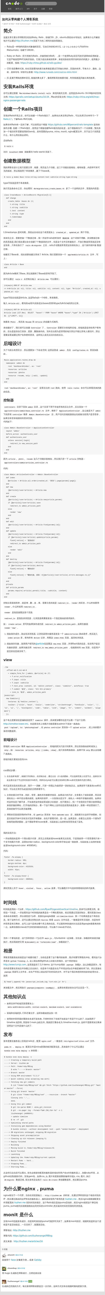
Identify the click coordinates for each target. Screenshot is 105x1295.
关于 (35, 9)
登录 (50, 9)
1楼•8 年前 (19, 1255)
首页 (9, 9)
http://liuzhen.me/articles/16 (28, 1241)
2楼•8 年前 (21, 1268)
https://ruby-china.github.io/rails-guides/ (41, 63)
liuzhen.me (71, 1199)
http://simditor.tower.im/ (15, 724)
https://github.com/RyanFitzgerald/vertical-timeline (52, 909)
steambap (12, 1268)
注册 (43, 9)
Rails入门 (7, 119)
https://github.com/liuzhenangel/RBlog (32, 1236)
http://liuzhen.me (24, 41)
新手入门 (19, 9)
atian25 (11, 1255)
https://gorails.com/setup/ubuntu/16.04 (29, 97)
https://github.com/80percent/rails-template (70, 124)
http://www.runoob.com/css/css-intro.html (55, 72)
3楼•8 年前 (24, 1281)
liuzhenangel (25, 24)
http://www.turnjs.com (14, 964)
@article (40, 644)
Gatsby (37, 1260)
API (28, 9)
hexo (13, 1260)
